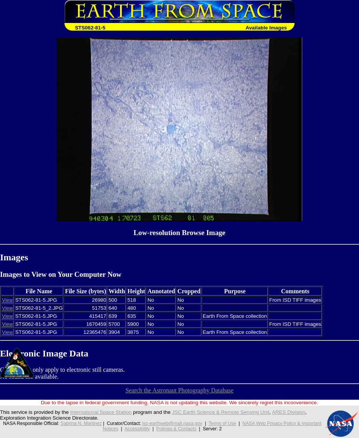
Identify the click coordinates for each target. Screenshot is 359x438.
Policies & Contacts (176, 428)
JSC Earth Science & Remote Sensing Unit (220, 412)
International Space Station (101, 412)
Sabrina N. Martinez (81, 423)
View (7, 300)
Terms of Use (222, 423)
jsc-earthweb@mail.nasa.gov (172, 423)
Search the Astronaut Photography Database (179, 390)
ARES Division (288, 412)
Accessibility (137, 428)
